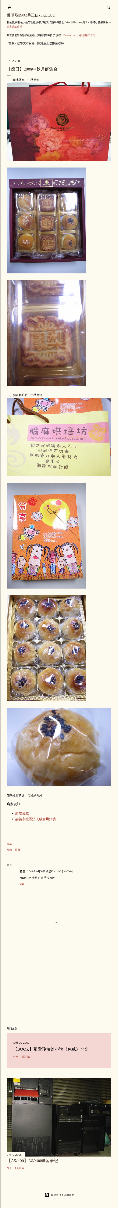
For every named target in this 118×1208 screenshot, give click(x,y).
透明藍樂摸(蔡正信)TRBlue (31, 15)
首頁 (10, 43)
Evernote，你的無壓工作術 (79, 35)
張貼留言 (26, 1056)
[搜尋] (108, 7)
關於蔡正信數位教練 (49, 43)
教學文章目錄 (24, 43)
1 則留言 (19, 1168)
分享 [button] (9, 843)
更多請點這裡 (14, 26)
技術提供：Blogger (59, 1194)
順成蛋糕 (22, 813)
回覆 (22, 884)
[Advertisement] (59, 986)
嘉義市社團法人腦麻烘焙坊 (35, 819)
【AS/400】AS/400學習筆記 (32, 1160)
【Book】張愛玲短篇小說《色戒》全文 (51, 1049)
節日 (17, 849)
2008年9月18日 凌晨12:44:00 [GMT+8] (50, 871)
